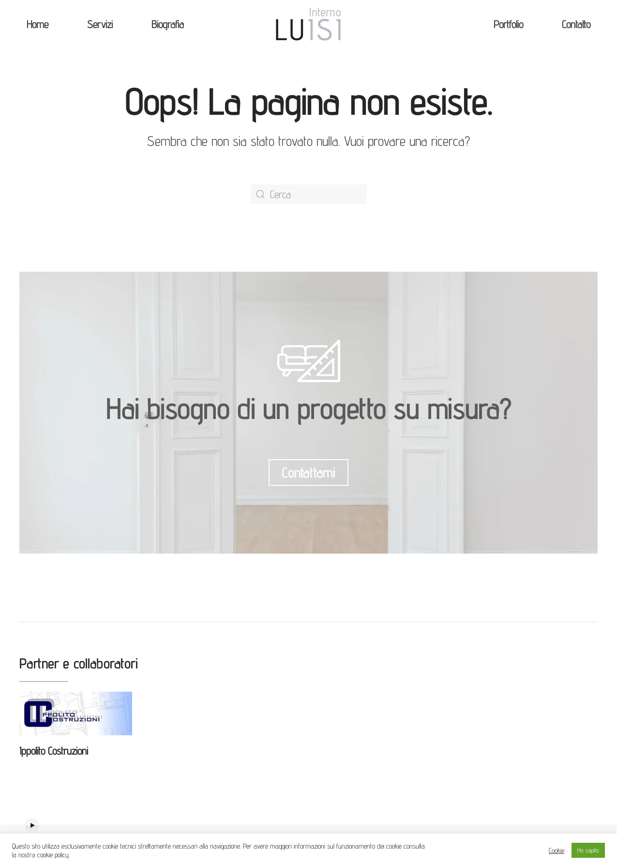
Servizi (100, 24)
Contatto (576, 24)
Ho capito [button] (588, 850)
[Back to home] (308, 24)
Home (37, 24)
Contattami (308, 472)
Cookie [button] (556, 850)
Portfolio (508, 24)
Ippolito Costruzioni (53, 750)
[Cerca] (309, 194)
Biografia (167, 24)
